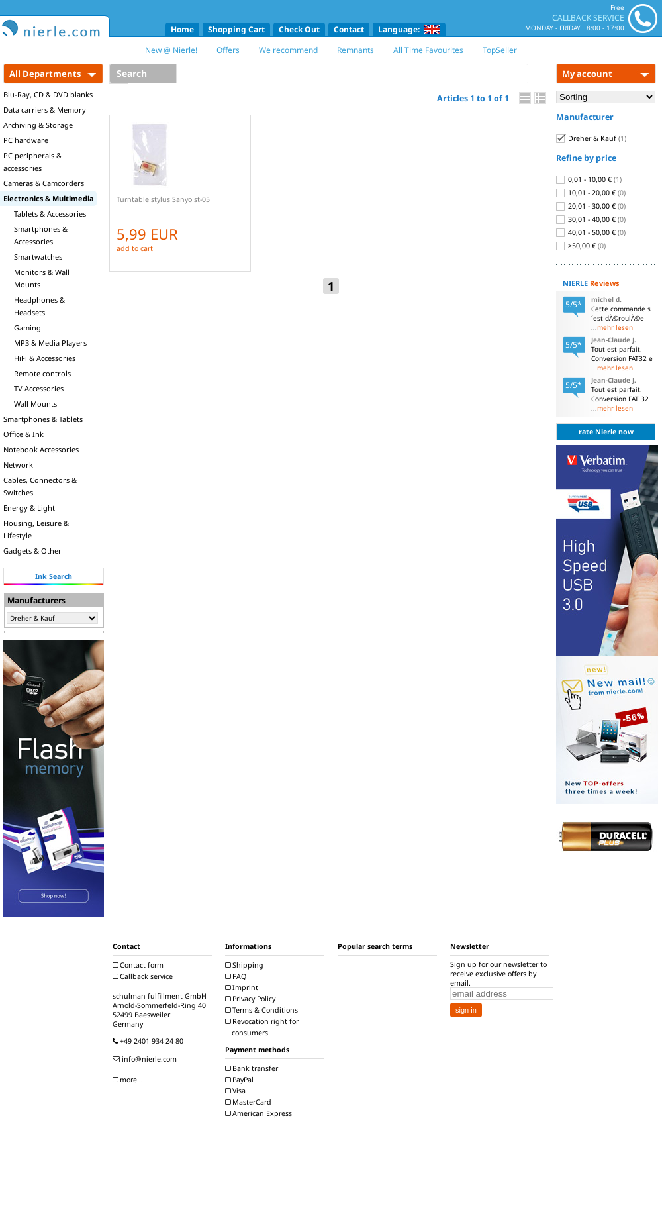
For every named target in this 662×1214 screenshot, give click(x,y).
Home (182, 29)
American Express (260, 1113)
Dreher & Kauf (591, 138)
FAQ (237, 976)
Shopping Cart (236, 29)
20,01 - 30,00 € (591, 206)
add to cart (135, 248)
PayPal (241, 1079)
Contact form (140, 965)
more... (129, 1079)
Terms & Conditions (263, 1010)
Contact (349, 29)
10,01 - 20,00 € (591, 192)
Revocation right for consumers (263, 1027)
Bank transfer (253, 1068)
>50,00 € (581, 245)
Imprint (243, 987)
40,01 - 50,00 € (591, 232)
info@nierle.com (146, 1059)
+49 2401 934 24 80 (149, 1041)
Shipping (245, 965)
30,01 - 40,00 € (591, 219)
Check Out (299, 29)
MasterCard (249, 1102)
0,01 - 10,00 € (589, 179)
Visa (237, 1090)
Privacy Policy (251, 998)
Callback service (144, 976)
